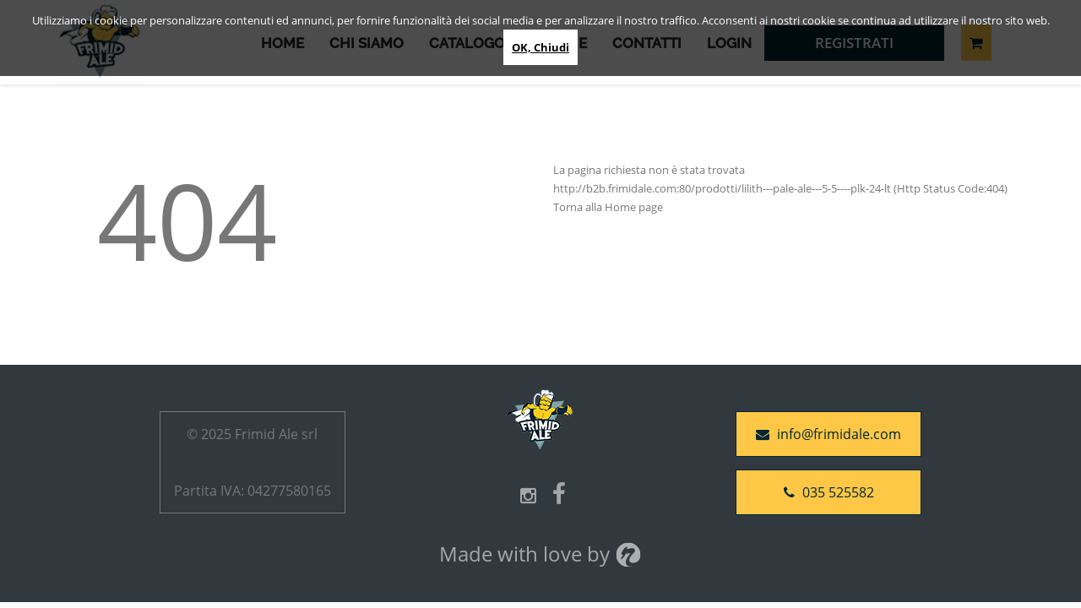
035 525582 (829, 492)
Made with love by (540, 553)
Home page (634, 206)
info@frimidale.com (828, 434)
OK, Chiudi (540, 47)
